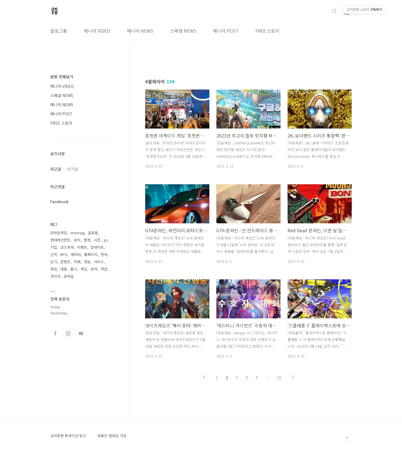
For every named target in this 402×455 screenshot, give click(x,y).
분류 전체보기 (61, 76)
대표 (63, 269)
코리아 (55, 276)
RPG (63, 254)
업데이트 (97, 247)
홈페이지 (90, 254)
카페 (77, 261)
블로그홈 (58, 30)
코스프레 (67, 247)
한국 (104, 254)
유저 (93, 269)
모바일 (69, 276)
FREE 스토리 (267, 30)
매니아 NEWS (140, 30)
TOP (347, 438)
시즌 (97, 240)
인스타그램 (68, 333)
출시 (73, 269)
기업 (53, 247)
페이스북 (55, 333)
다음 (292, 377)
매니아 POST (226, 30)
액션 (103, 269)
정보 (87, 261)
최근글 (55, 169)
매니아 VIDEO (97, 30)
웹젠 (87, 240)
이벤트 (82, 247)
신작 (53, 254)
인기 (53, 261)
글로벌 (93, 232)
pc (106, 240)
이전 (204, 377)
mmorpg (77, 232)
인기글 (72, 169)
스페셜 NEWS (183, 30)
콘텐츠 (65, 261)
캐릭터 (76, 254)
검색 (334, 11)
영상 (53, 269)
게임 (83, 269)
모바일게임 (58, 232)
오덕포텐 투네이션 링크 (68, 436)
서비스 (99, 261)
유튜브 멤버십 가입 (111, 436)
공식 (77, 240)
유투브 (81, 333)
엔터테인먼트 (60, 240)
